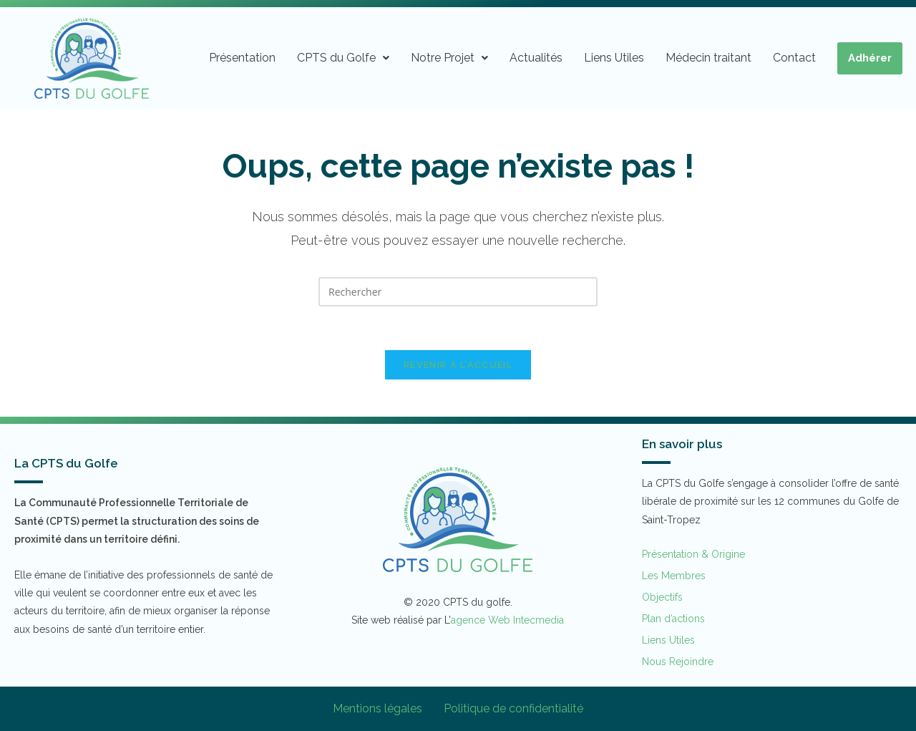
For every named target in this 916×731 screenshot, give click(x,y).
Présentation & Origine (693, 554)
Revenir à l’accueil (458, 364)
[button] (343, 58)
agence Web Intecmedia (507, 620)
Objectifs (662, 597)
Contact (794, 57)
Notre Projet (449, 57)
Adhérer (870, 58)
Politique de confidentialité (513, 708)
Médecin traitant (708, 57)
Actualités (536, 57)
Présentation (242, 57)
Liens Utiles (614, 57)
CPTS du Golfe (343, 57)
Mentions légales (377, 708)
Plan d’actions (673, 618)
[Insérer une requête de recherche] (458, 291)
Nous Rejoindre (677, 661)
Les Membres (674, 575)
